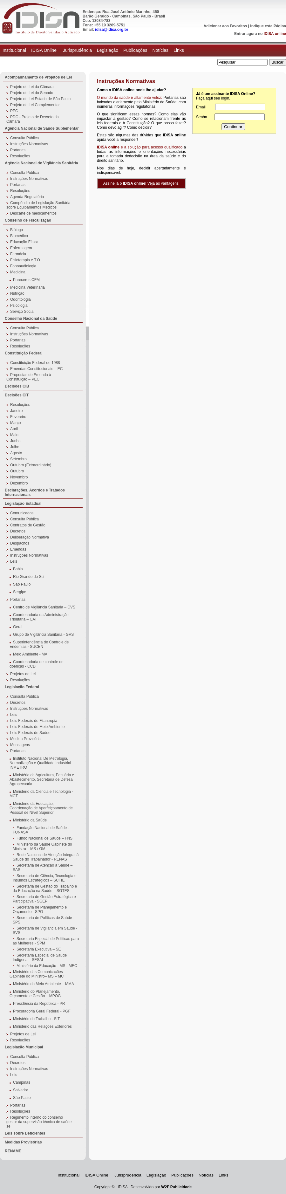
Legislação (107, 50)
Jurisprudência (77, 50)
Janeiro (16, 410)
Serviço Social (22, 311)
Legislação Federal (22, 687)
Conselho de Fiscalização (28, 220)
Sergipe (19, 592)
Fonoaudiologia (23, 266)
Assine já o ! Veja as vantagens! (141, 183)
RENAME (13, 1151)
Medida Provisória (25, 739)
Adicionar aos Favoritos (225, 26)
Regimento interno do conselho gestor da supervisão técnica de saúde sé (39, 1122)
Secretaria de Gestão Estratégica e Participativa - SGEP (44, 899)
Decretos (17, 531)
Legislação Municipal (24, 1047)
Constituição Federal (24, 353)
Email (201, 107)
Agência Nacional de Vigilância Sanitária (41, 163)
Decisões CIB (17, 386)
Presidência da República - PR (39, 1003)
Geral (17, 627)
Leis (13, 561)
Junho (15, 441)
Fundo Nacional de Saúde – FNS (44, 838)
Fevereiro (18, 417)
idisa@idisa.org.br (111, 29)
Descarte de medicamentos (33, 213)
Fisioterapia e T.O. (25, 260)
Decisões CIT (17, 395)
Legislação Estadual (23, 503)
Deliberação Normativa (29, 537)
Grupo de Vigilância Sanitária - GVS (43, 634)
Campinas (21, 1082)
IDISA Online (44, 50)
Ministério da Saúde (30, 820)
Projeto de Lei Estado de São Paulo (40, 99)
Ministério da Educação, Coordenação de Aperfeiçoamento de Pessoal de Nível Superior (41, 808)
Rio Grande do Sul (28, 576)
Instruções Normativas (29, 144)
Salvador (20, 1090)
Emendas (18, 549)
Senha (201, 117)
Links (179, 50)
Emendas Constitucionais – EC (36, 369)
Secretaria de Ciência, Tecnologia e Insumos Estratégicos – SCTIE (45, 878)
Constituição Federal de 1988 (35, 362)
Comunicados (21, 513)
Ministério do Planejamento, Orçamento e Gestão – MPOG (35, 993)
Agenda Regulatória (27, 197)
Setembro (18, 459)
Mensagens (20, 745)
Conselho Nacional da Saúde (31, 318)
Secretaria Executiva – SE (39, 949)
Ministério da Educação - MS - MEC (47, 966)
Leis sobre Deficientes (25, 1133)
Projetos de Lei (23, 674)
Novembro (19, 477)
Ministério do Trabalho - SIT (36, 1019)
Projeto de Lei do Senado (31, 93)
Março (15, 423)
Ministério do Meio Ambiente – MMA (43, 984)
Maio (14, 435)
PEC (14, 111)
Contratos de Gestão (27, 525)
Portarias (17, 150)
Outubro (17, 471)
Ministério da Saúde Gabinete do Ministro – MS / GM (42, 846)
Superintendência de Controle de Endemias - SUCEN (39, 644)
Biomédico (19, 236)
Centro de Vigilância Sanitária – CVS (44, 607)
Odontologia (20, 299)
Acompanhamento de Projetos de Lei (38, 77)
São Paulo (22, 584)
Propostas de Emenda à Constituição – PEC (28, 377)
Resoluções (20, 156)
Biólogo (16, 230)
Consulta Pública (24, 138)
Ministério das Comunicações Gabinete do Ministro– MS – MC (37, 974)
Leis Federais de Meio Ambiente (37, 726)
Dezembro (19, 483)
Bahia (18, 569)
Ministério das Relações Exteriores (42, 1026)
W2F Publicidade (176, 1187)
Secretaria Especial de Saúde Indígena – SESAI (40, 957)
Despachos (19, 543)
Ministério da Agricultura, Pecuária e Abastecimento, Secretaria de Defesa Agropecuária (42, 779)
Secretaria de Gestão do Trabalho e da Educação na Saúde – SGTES (45, 888)
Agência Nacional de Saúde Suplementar (42, 128)
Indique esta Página (268, 26)
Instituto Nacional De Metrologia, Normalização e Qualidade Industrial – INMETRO (42, 763)
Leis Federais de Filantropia (33, 720)
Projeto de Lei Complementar (35, 105)
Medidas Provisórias (23, 1142)
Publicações (135, 50)
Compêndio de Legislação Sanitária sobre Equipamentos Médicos (38, 205)
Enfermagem (21, 248)
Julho (14, 447)
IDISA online (275, 33)
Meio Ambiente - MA (30, 654)
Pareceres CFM (26, 280)
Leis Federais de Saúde (30, 733)
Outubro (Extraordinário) (30, 465)
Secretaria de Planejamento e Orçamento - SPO (40, 909)
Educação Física (24, 242)
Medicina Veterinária (27, 287)
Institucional (14, 50)
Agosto (16, 453)
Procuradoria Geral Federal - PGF (42, 1011)
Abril (14, 429)
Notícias (160, 50)
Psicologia (19, 305)
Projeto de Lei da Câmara (32, 87)
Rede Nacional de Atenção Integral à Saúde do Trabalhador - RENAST (45, 857)
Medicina (17, 272)
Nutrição (17, 293)
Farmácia (18, 254)
